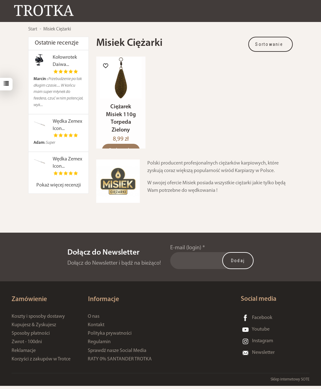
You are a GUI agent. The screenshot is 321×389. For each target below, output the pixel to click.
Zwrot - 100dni (27, 345)
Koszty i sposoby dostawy (38, 319)
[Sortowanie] (270, 44)
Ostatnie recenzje (57, 43)
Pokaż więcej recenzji (58, 185)
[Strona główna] (45, 11)
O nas (93, 319)
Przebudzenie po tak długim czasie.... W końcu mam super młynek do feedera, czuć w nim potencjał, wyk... (58, 92)
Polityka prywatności (110, 336)
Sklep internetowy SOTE (290, 383)
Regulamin (99, 345)
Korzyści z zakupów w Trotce (41, 362)
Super (44, 143)
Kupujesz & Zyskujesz (34, 328)
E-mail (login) (185, 251)
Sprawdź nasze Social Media (117, 353)
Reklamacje (24, 353)
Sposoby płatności (31, 336)
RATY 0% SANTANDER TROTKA (120, 362)
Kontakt (96, 328)
